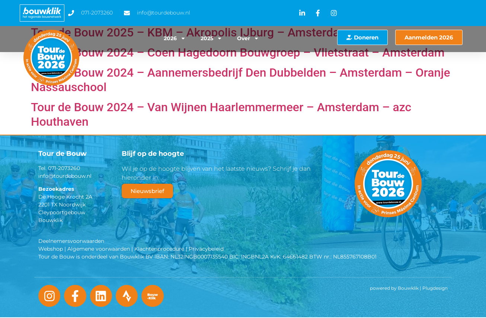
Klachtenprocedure (159, 248)
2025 (211, 38)
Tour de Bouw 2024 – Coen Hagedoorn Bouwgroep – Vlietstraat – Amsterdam (238, 52)
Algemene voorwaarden (98, 248)
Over (248, 38)
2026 (175, 38)
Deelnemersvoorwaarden (71, 241)
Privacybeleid (206, 248)
